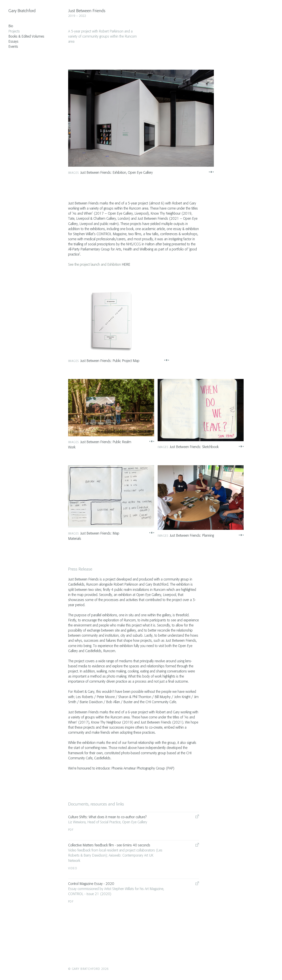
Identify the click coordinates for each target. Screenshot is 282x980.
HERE (126, 264)
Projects (14, 31)
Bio (10, 26)
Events (13, 47)
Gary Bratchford (22, 11)
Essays (13, 41)
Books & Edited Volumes (26, 36)
